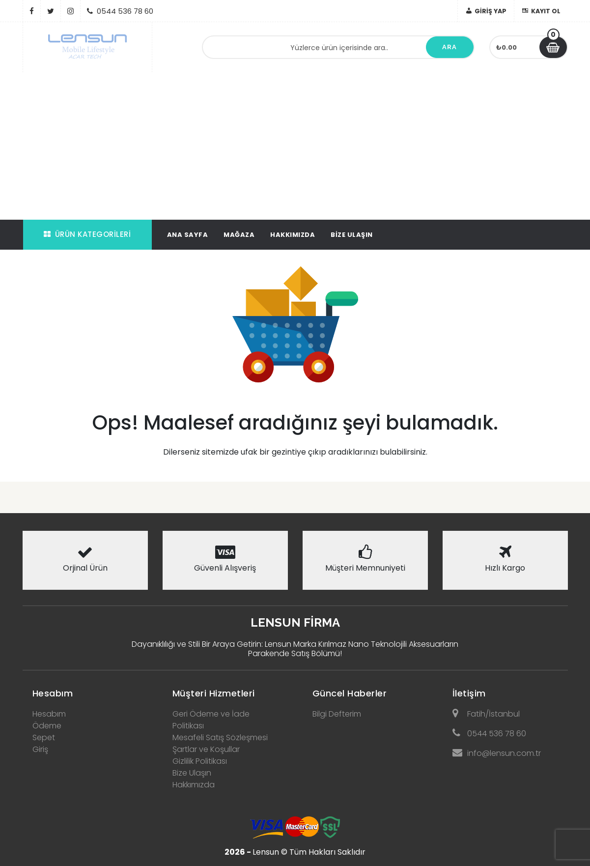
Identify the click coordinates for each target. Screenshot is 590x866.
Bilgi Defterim (336, 714)
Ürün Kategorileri (87, 234)
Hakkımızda (292, 234)
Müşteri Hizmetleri (213, 693)
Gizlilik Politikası (199, 761)
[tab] (85, 690)
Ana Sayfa (187, 234)
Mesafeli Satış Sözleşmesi (220, 737)
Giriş (40, 749)
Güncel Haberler (349, 693)
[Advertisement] (295, 146)
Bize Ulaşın (352, 234)
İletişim (469, 693)
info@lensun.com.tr (496, 753)
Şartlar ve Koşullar (206, 749)
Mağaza (239, 234)
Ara (449, 47)
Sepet (43, 737)
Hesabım (52, 693)
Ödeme (46, 725)
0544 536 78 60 (489, 733)
